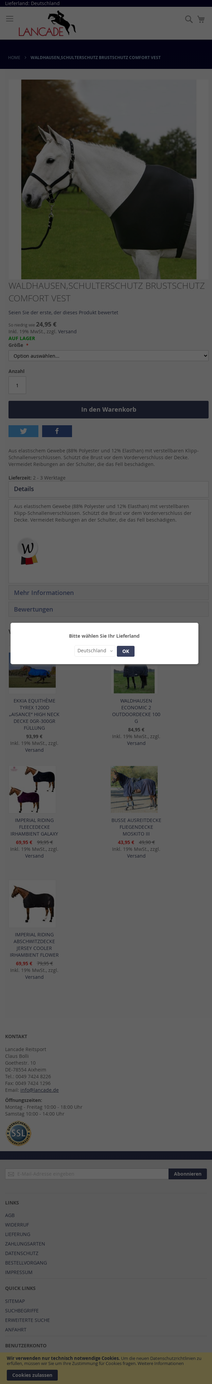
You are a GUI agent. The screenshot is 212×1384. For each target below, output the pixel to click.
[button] (95, 651)
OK (125, 651)
